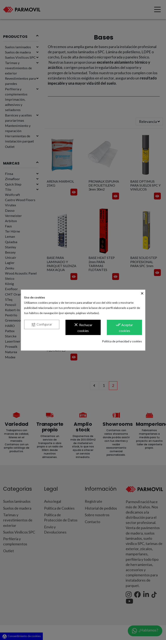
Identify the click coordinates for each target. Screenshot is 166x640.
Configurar (41, 324)
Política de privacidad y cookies (122, 341)
